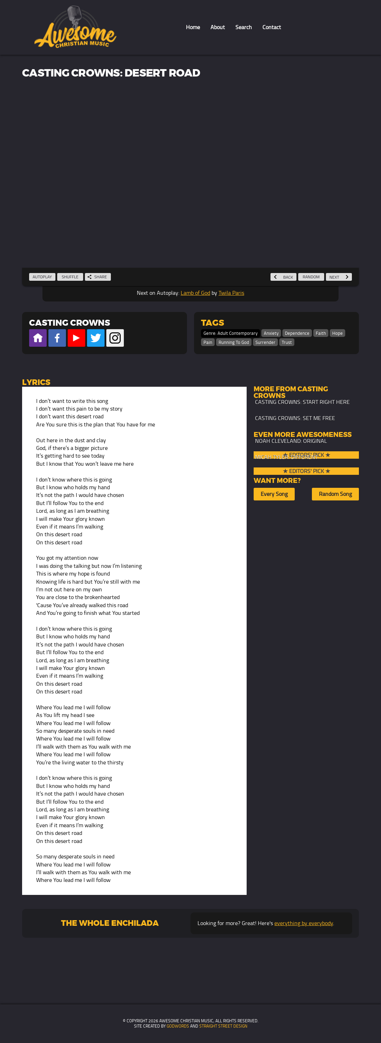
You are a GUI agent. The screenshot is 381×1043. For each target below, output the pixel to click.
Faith (321, 333)
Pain (207, 342)
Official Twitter (96, 338)
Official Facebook (57, 338)
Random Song (335, 494)
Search (243, 27)
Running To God (234, 342)
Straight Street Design (223, 1026)
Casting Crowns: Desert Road (111, 73)
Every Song (274, 494)
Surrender (265, 342)
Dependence (297, 333)
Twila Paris (231, 293)
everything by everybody (303, 923)
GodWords (178, 1026)
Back (283, 277)
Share (97, 276)
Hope (337, 333)
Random (311, 276)
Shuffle (70, 276)
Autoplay (42, 276)
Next (338, 277)
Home (193, 27)
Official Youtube (76, 338)
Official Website (38, 338)
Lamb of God (195, 293)
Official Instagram (115, 338)
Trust (287, 342)
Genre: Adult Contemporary (230, 333)
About (217, 27)
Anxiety (271, 333)
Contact (271, 27)
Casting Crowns (69, 323)
